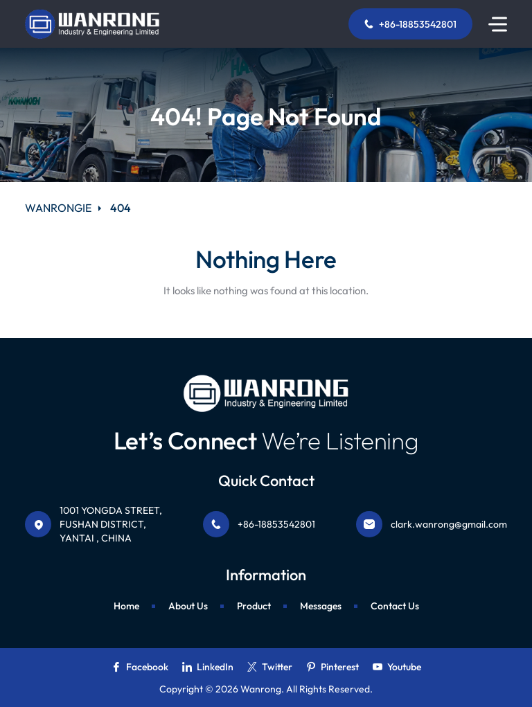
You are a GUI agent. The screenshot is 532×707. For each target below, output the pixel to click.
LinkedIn (207, 667)
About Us (188, 606)
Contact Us (395, 606)
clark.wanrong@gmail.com (449, 524)
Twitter (269, 667)
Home (126, 606)
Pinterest (332, 667)
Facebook (140, 667)
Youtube (397, 667)
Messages (321, 606)
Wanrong (260, 689)
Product (254, 606)
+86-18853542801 (410, 24)
